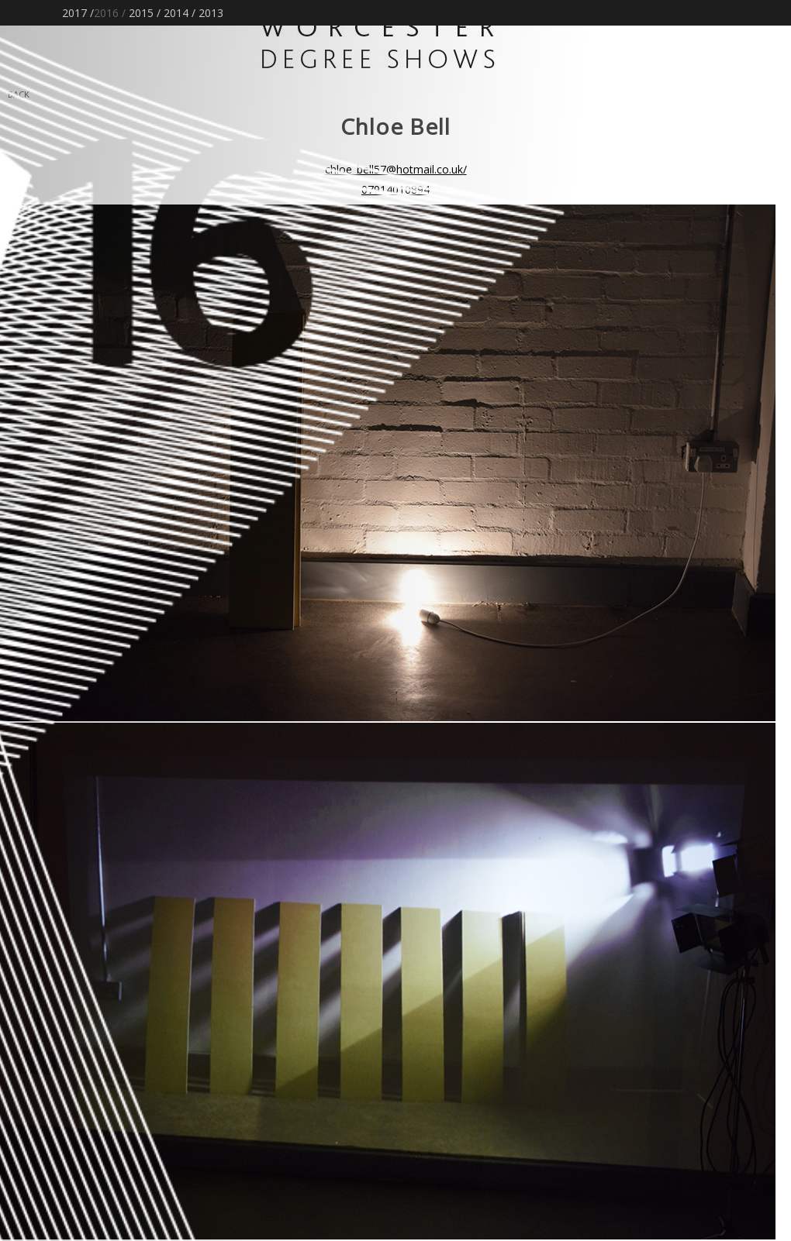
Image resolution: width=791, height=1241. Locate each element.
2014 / (179, 12)
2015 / (145, 12)
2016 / (110, 12)
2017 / (78, 12)
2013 (211, 12)
